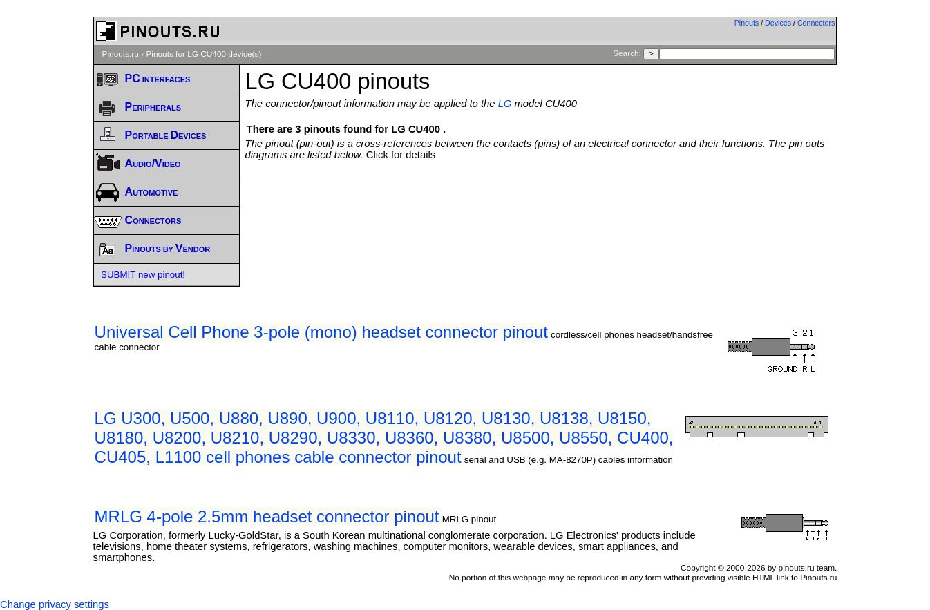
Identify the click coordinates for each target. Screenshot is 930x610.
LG (505, 103)
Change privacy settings (54, 604)
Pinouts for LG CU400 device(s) (203, 54)
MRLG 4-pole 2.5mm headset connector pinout (267, 516)
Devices (778, 23)
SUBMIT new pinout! (143, 274)
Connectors (816, 23)
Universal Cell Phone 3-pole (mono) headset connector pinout (321, 332)
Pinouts (746, 23)
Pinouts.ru (120, 54)
